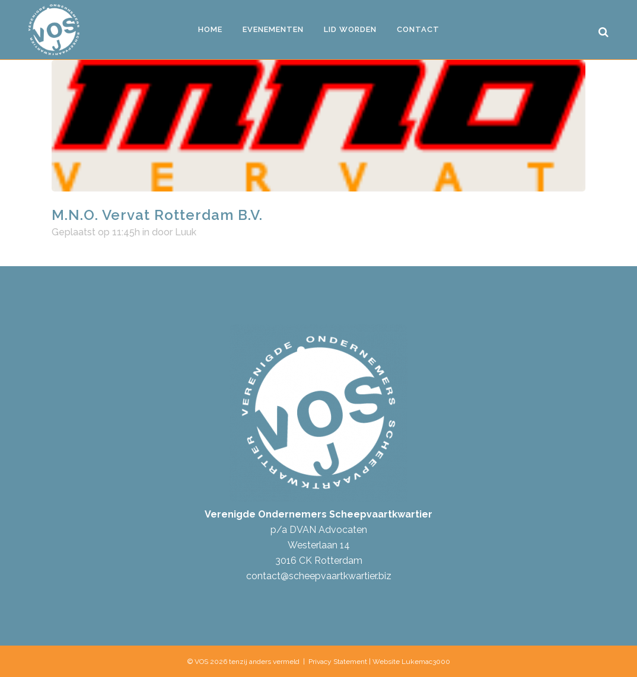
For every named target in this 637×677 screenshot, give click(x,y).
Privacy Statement (337, 661)
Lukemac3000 (426, 661)
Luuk (185, 232)
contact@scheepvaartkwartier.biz (318, 576)
